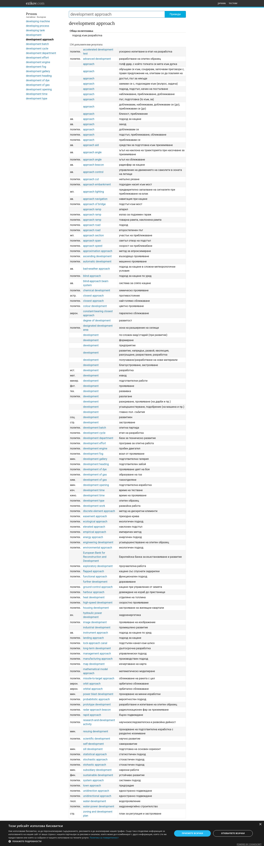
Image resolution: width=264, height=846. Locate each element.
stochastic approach (95, 759)
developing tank (35, 30)
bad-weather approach (96, 268)
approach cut (91, 179)
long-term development (97, 648)
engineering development (98, 542)
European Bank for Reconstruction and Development (94, 556)
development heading (39, 75)
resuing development (95, 731)
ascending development (97, 256)
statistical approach (95, 754)
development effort (37, 57)
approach (88, 64)
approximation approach (97, 251)
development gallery (38, 71)
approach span (92, 240)
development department (41, 53)
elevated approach (94, 526)
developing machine (38, 21)
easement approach (95, 516)
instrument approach (95, 632)
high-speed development (97, 602)
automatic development (97, 261)
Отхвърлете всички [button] (233, 833)
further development (95, 581)
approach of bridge (94, 204)
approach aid (91, 145)
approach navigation (95, 198)
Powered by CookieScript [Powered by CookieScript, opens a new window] (249, 844)
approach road (91, 225)
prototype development (97, 704)
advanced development (97, 58)
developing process (37, 25)
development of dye (38, 80)
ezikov (35, 3)
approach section (93, 235)
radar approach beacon (97, 709)
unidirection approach (96, 790)
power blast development (98, 694)
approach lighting (93, 191)
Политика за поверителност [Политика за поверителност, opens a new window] (104, 837)
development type (36, 98)
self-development (93, 743)
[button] (88, 841)
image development (95, 622)
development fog (36, 66)
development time (36, 94)
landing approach (93, 637)
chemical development (96, 290)
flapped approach (93, 571)
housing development (96, 607)
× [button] (260, 824)
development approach (40, 39)
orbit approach (92, 683)
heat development (93, 597)
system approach (93, 780)
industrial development (96, 627)
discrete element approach (99, 511)
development (33, 34)
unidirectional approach (97, 796)
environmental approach (97, 547)
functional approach (95, 576)
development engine (38, 62)
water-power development (98, 806)
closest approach (93, 295)
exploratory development (98, 566)
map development (94, 664)
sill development (93, 749)
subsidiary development (97, 769)
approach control (93, 172)
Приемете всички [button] (192, 833)
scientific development (96, 738)
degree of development (96, 320)
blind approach (92, 276)
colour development (95, 306)
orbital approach (93, 688)
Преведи (175, 14)
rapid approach (92, 714)
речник (222, 3)
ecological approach (95, 521)
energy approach (93, 537)
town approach (92, 785)
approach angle (92, 152)
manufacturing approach (97, 658)
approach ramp (92, 209)
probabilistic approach (96, 699)
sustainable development (98, 775)
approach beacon (93, 164)
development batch (37, 44)
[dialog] (132, 833)
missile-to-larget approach (98, 678)
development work (94, 505)
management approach (97, 653)
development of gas (38, 84)
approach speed (92, 245)
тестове (233, 3)
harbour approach (93, 592)
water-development (94, 801)
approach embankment (97, 184)
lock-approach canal (95, 643)
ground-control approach (97, 586)
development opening (39, 89)
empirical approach (94, 532)
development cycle (37, 48)
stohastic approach (94, 764)
